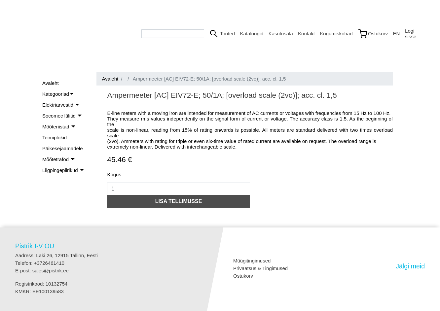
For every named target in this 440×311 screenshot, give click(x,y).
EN (396, 33)
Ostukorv (243, 276)
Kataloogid (251, 33)
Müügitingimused (252, 260)
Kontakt (306, 33)
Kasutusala (281, 33)
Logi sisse (410, 33)
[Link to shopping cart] (372, 33)
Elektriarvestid (58, 105)
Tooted (227, 33)
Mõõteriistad (56, 126)
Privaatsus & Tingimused (260, 268)
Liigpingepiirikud (60, 170)
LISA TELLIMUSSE (178, 201)
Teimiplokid (54, 137)
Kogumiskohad (336, 33)
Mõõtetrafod (56, 159)
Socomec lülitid (59, 116)
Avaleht (50, 83)
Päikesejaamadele (62, 148)
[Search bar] (172, 33)
